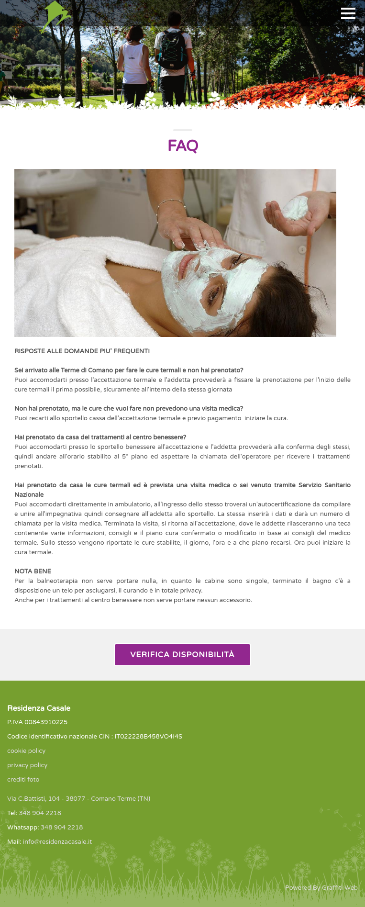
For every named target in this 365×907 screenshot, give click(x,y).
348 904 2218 (40, 813)
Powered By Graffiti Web (321, 888)
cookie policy (26, 751)
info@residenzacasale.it (57, 842)
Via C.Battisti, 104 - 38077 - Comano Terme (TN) (78, 799)
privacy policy (27, 765)
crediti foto (23, 780)
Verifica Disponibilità (182, 655)
